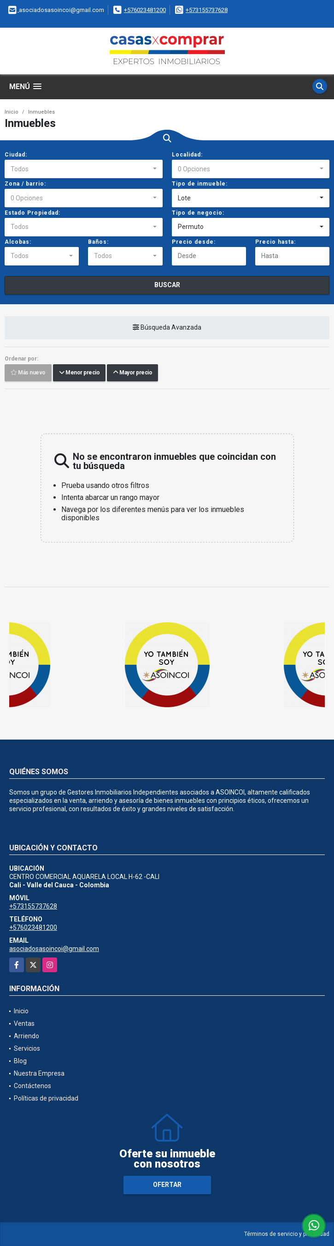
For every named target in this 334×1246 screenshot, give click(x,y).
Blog (20, 1061)
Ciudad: (16, 154)
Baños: (98, 242)
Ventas (24, 1023)
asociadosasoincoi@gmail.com (54, 948)
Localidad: (187, 154)
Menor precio (79, 372)
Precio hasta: (275, 242)
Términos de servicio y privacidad (286, 1234)
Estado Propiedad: (32, 213)
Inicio (11, 112)
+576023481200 (145, 9)
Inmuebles (41, 112)
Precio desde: (194, 242)
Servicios (27, 1048)
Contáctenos (32, 1085)
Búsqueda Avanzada (167, 327)
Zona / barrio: (25, 184)
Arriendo (26, 1036)
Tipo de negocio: (198, 213)
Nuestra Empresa (39, 1073)
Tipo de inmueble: (200, 184)
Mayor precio (132, 372)
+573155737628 (207, 9)
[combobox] (84, 169)
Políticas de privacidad (46, 1098)
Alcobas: (18, 242)
